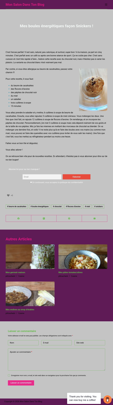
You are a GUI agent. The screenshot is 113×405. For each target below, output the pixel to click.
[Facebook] (18, 218)
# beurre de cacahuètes (16, 206)
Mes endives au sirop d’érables (20, 309)
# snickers (98, 206)
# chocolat (57, 206)
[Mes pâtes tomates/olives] (82, 256)
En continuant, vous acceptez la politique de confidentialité (56, 182)
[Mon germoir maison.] (30, 256)
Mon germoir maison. (16, 272)
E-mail (45, 343)
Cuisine (21, 276)
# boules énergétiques (40, 206)
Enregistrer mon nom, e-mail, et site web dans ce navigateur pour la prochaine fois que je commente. (48, 375)
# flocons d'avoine (73, 206)
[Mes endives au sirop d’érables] (30, 294)
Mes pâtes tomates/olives (70, 272)
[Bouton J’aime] (8, 195)
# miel (87, 206)
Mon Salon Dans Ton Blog (25, 4)
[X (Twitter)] (44, 218)
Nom (12, 343)
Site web (80, 343)
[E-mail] (94, 218)
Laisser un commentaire (20, 383)
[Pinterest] (69, 218)
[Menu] (106, 4)
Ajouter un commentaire (21, 352)
